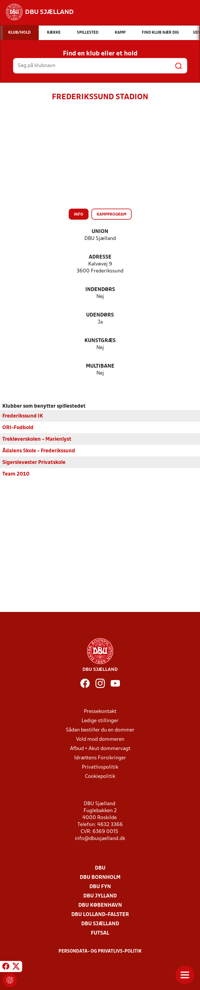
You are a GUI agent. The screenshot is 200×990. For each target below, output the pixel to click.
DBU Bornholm (100, 877)
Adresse (100, 257)
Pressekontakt (100, 711)
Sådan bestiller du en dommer (100, 730)
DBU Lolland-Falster (100, 914)
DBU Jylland (100, 896)
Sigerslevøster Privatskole (34, 462)
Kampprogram (111, 214)
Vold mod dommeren (100, 739)
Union (100, 231)
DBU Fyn (100, 886)
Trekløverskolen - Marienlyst (36, 439)
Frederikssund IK (22, 416)
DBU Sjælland (100, 924)
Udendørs (100, 315)
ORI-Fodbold (17, 427)
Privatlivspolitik (100, 767)
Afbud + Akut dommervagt (100, 748)
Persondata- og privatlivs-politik (100, 951)
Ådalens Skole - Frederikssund (38, 451)
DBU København (100, 905)
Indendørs (100, 289)
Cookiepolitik (100, 776)
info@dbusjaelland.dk (100, 838)
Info (78, 214)
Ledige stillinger (100, 720)
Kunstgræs (100, 340)
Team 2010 (15, 474)
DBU (100, 868)
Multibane (100, 366)
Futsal (100, 933)
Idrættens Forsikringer (100, 758)
